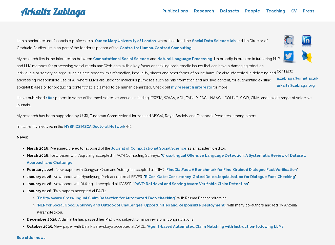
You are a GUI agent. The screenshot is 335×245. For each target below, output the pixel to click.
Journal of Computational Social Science (148, 148)
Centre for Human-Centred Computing (156, 48)
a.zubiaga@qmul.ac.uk (297, 78)
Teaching (275, 11)
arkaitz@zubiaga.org (296, 85)
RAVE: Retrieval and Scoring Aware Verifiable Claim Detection (191, 184)
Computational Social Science (121, 59)
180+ (50, 98)
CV (294, 11)
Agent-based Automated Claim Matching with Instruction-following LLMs (215, 226)
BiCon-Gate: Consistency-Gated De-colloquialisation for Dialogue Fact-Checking (220, 176)
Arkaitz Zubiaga (52, 11)
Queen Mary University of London (125, 41)
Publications (175, 11)
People (252, 11)
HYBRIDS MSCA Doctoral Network (94, 126)
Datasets (229, 11)
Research (204, 11)
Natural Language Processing (184, 59)
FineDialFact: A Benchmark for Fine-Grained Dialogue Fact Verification (231, 169)
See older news (31, 237)
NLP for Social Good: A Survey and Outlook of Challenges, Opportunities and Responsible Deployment (131, 205)
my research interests (191, 87)
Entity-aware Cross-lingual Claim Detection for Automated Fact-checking (106, 198)
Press (309, 11)
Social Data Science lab (214, 41)
